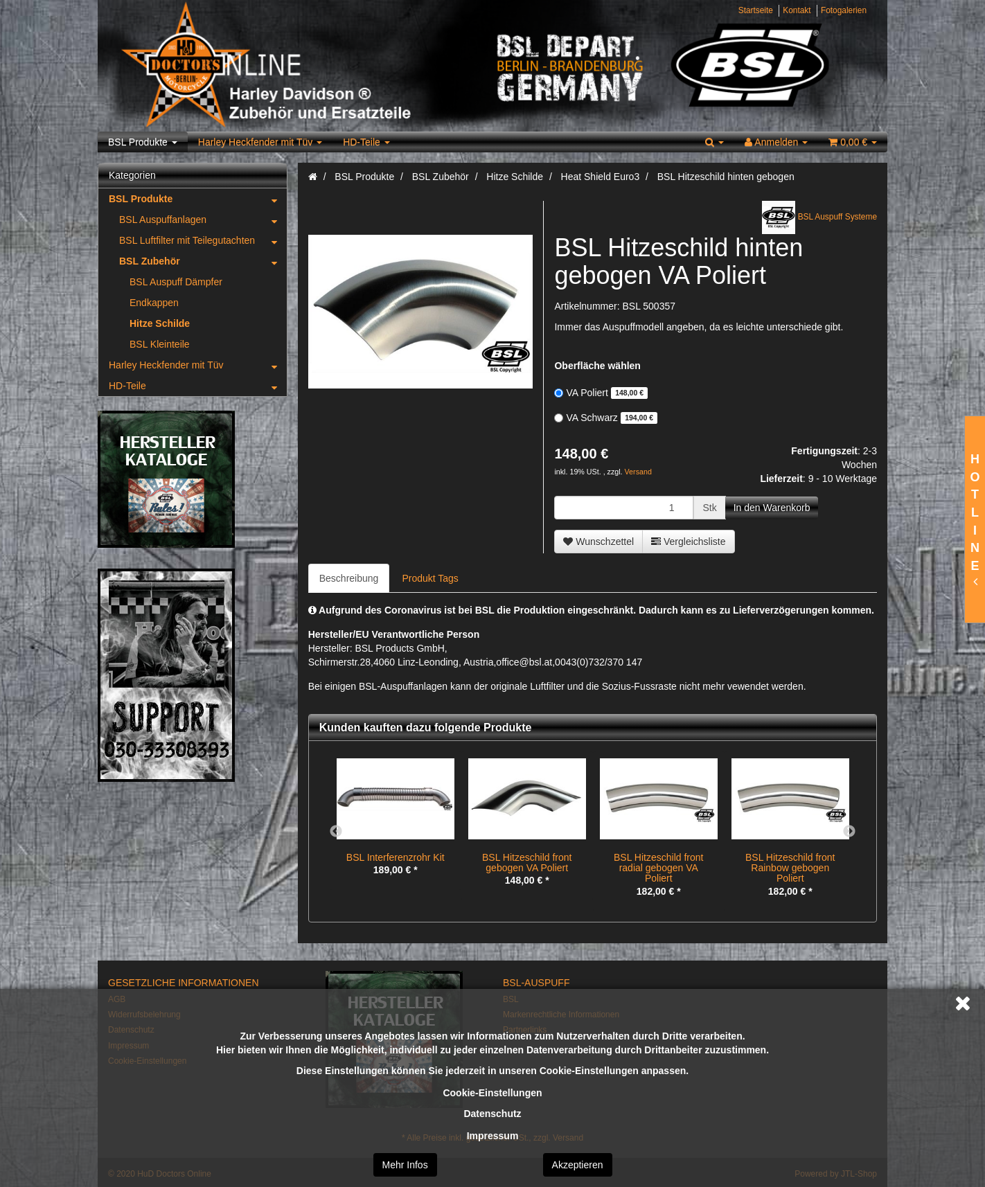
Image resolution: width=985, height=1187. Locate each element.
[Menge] (623, 507)
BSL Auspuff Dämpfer (176, 281)
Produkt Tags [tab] (430, 578)
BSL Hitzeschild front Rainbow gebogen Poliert (790, 868)
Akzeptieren (577, 1164)
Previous (336, 831)
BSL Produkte (142, 142)
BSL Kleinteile (160, 344)
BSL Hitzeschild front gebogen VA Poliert (526, 862)
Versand (638, 471)
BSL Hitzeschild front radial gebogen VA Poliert (658, 868)
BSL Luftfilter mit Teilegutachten (203, 240)
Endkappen (154, 302)
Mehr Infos (405, 1164)
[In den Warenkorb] (772, 508)
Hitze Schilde (160, 323)
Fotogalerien (844, 10)
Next (849, 831)
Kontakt (796, 10)
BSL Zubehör (203, 261)
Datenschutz (492, 1113)
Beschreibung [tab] (349, 578)
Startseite (755, 10)
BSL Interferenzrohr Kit (395, 857)
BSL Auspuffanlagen (203, 219)
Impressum (493, 1135)
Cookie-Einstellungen (492, 1092)
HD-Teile (366, 142)
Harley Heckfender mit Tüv (260, 142)
